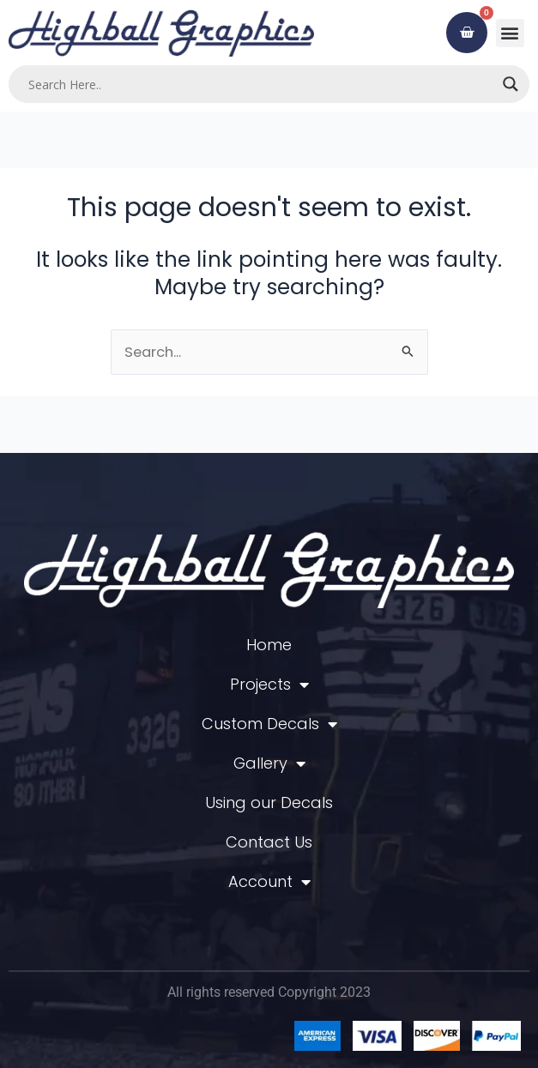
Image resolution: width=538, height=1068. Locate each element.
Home (269, 644)
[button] (510, 33)
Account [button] (269, 882)
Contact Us (269, 842)
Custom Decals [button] (269, 724)
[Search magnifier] (511, 84)
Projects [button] (269, 684)
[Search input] (261, 84)
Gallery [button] (269, 763)
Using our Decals (269, 802)
